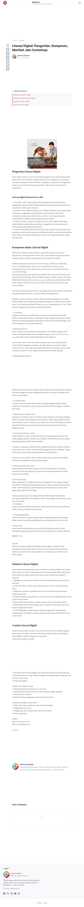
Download (15, 730)
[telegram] (7, 61)
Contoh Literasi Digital (21, 105)
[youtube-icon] (15, 894)
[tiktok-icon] (19, 894)
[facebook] (7, 49)
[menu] (5, 3)
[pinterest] (7, 65)
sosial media (42, 280)
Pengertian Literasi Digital (22, 95)
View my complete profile (13, 889)
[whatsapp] (7, 57)
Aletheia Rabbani (17, 873)
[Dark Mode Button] (80, 3)
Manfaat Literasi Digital (21, 101)
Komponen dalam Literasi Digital (24, 98)
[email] (7, 69)
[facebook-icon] (4, 894)
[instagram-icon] (11, 894)
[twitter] (7, 53)
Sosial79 (36, 2)
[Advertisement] (42, 22)
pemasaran (45, 304)
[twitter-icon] (8, 894)
